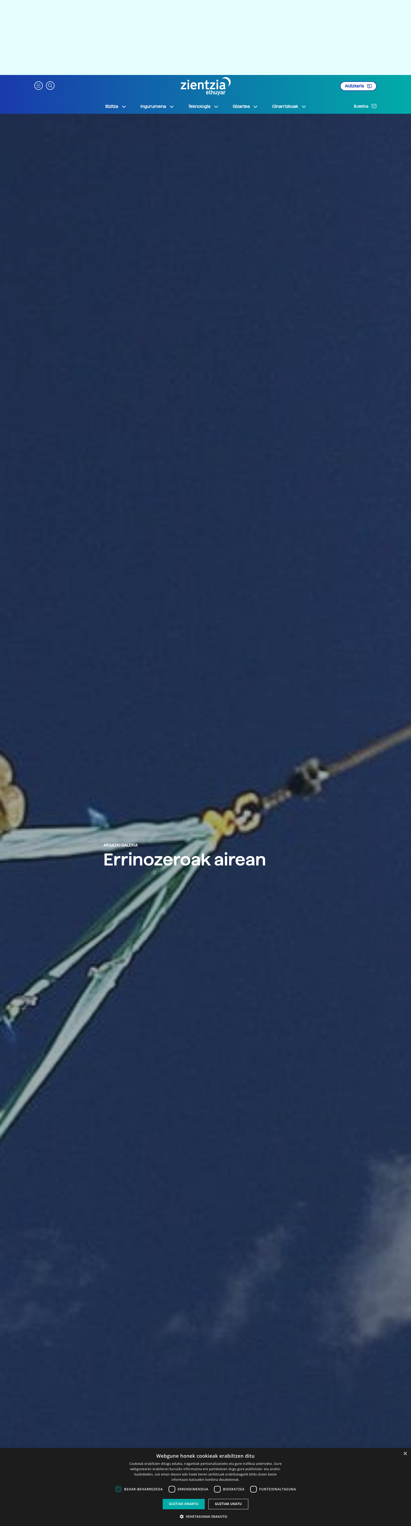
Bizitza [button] (116, 106)
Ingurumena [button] (157, 106)
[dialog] (205, 1487)
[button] (38, 85)
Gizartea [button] (245, 106)
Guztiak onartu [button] (184, 1504)
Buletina (365, 106)
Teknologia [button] (203, 106)
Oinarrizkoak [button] (289, 106)
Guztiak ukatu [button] (228, 1504)
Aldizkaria (358, 86)
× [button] (405, 1454)
